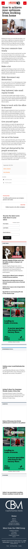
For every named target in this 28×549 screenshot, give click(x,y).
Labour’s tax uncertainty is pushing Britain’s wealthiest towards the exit (13, 493)
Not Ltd (14, 536)
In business (5, 475)
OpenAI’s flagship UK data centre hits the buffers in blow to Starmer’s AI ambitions (13, 262)
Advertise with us (14, 521)
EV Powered (14, 532)
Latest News (5, 243)
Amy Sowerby (6, 172)
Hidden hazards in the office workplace (15, 207)
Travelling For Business (14, 530)
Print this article (6, 182)
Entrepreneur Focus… (7, 349)
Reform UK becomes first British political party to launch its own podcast (14, 422)
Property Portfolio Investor (14, 535)
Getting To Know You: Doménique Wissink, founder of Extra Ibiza (12, 390)
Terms (7, 546)
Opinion (9, 168)
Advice (5, 168)
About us (14, 518)
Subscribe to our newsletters (14, 524)
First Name (5, 223)
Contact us (14, 520)
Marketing (5, 404)
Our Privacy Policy (13, 546)
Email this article (7, 179)
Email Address (7, 232)
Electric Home (14, 533)
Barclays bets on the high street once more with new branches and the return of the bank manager (14, 282)
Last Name (5, 227)
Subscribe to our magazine (14, 523)
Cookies (20, 546)
